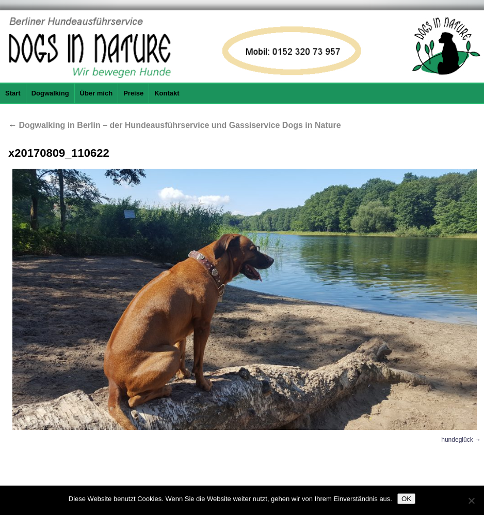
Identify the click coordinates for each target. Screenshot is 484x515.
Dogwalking (50, 93)
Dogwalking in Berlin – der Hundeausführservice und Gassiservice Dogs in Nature (174, 125)
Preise (133, 93)
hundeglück (457, 439)
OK (406, 499)
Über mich (96, 93)
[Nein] (471, 500)
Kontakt (166, 93)
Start (13, 93)
